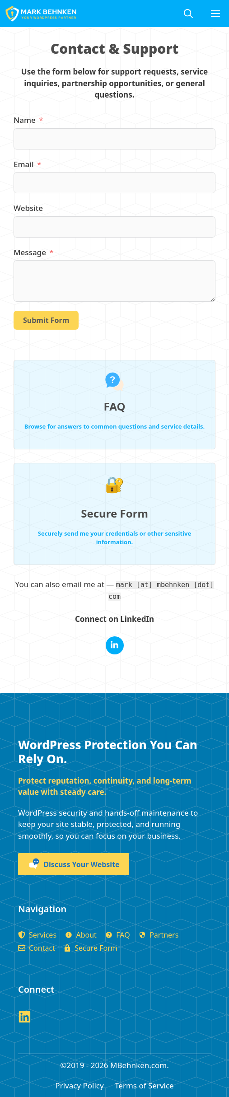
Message (30, 252)
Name (25, 120)
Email (23, 164)
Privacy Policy (79, 1085)
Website (28, 208)
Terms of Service (144, 1085)
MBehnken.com (138, 1065)
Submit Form (46, 320)
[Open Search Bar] (188, 13)
